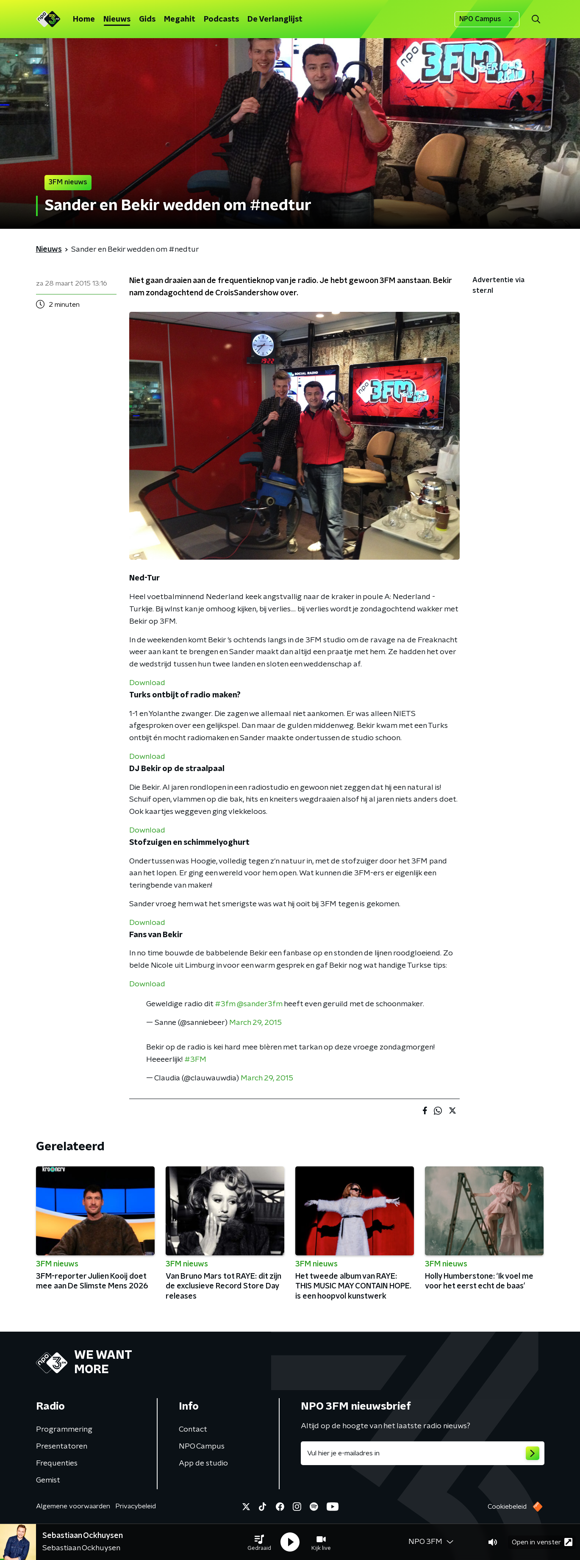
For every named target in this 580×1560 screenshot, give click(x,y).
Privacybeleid (135, 1506)
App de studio (203, 1463)
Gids (147, 19)
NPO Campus (487, 19)
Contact (193, 1429)
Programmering (64, 1429)
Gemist (48, 1480)
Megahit (179, 19)
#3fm (225, 1004)
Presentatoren (61, 1446)
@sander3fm (259, 1004)
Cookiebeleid (507, 1506)
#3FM (195, 1059)
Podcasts (221, 19)
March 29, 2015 (255, 1023)
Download (147, 683)
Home (84, 19)
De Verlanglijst (274, 19)
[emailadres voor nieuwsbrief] (422, 1453)
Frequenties (57, 1463)
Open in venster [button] (542, 1542)
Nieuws (116, 19)
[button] (259, 1542)
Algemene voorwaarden (73, 1506)
